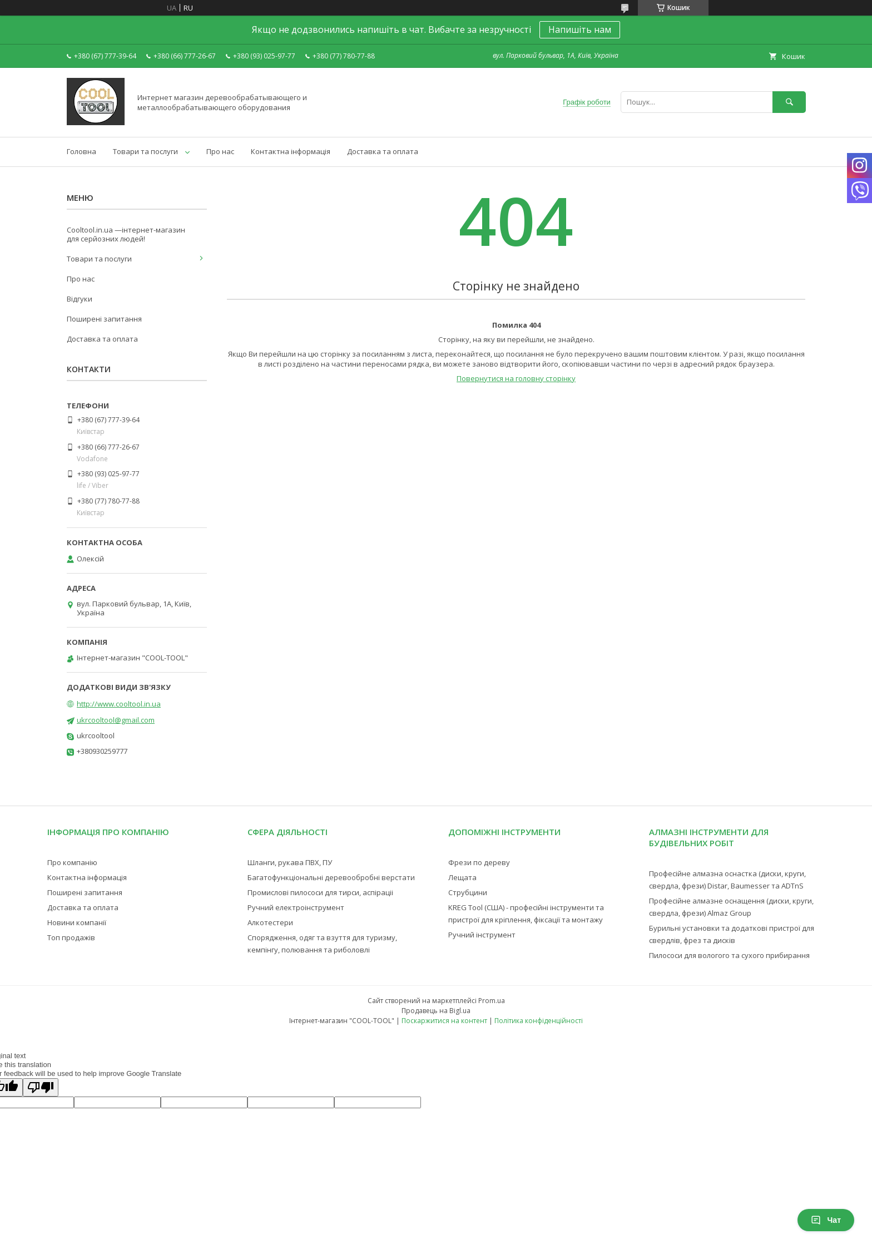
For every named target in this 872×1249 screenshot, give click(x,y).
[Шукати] (789, 102)
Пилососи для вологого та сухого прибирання (729, 955)
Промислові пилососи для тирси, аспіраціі (320, 892)
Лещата (462, 877)
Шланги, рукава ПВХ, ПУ (289, 862)
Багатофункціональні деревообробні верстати (331, 877)
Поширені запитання (104, 319)
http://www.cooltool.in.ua (119, 703)
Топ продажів (71, 937)
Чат (826, 1220)
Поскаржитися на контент (444, 1020)
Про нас (220, 151)
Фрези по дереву (479, 862)
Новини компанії (76, 922)
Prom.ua (491, 1000)
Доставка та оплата (382, 151)
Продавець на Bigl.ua (436, 1010)
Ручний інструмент (482, 935)
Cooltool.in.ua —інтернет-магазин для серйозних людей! (126, 234)
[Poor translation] (40, 1087)
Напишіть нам (579, 29)
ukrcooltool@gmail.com (116, 719)
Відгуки (79, 299)
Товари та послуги (145, 151)
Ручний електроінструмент (295, 907)
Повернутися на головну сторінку (516, 378)
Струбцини (467, 892)
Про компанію (72, 862)
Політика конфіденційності (538, 1020)
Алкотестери (270, 922)
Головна (81, 151)
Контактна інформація (290, 151)
